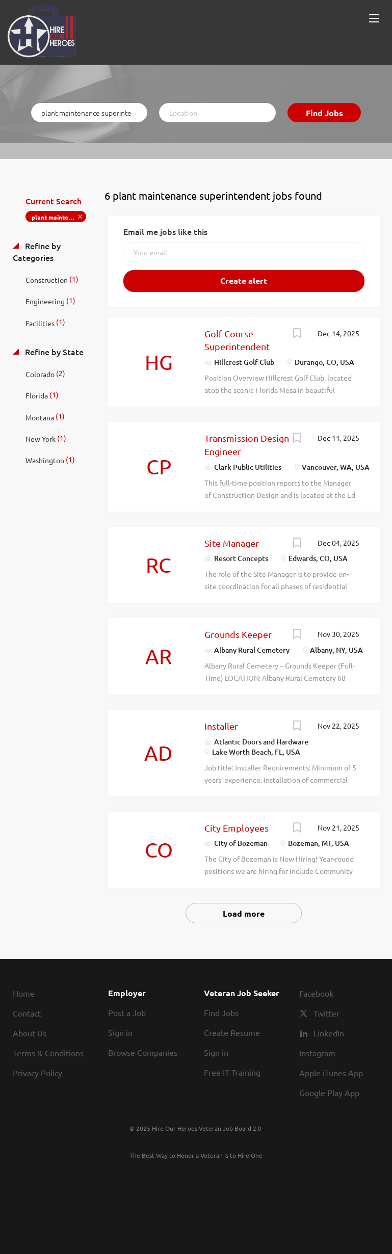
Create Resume (232, 1032)
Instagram (317, 1053)
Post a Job (127, 1012)
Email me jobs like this (165, 231)
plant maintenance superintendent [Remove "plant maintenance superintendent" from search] (59, 217)
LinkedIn (328, 1033)
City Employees (236, 827)
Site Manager (231, 543)
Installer (221, 726)
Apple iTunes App (331, 1073)
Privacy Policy (37, 1073)
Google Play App (329, 1092)
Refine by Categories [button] (37, 251)
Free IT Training (232, 1072)
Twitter (326, 1013)
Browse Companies (142, 1052)
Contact (27, 1013)
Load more (244, 913)
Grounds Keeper (238, 634)
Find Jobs (324, 113)
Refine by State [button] (53, 351)
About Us (29, 1033)
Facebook (316, 993)
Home (24, 993)
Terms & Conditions (48, 1053)
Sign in (120, 1032)
